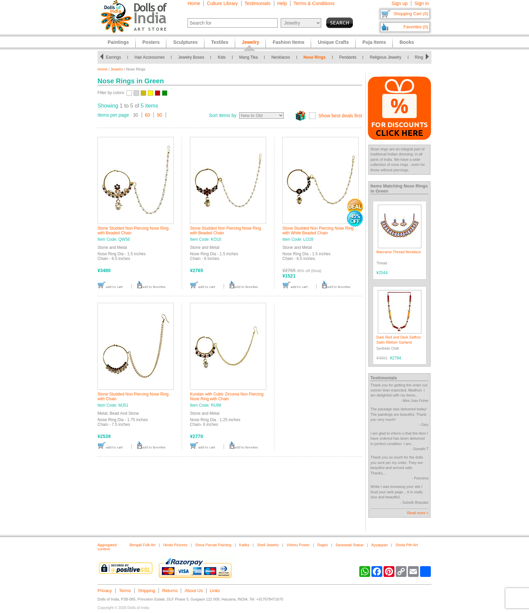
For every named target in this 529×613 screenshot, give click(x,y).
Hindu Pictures (175, 545)
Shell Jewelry (268, 545)
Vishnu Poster (297, 545)
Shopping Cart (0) (410, 13)
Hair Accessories (150, 57)
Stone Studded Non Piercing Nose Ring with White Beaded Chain (318, 230)
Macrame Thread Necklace (399, 252)
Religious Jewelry (385, 57)
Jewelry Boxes (191, 57)
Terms (125, 590)
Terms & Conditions (314, 3)
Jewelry (117, 69)
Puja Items (374, 42)
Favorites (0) (415, 26)
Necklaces (280, 57)
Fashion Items (288, 42)
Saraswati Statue (350, 545)
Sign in (421, 3)
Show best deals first (340, 115)
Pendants (348, 57)
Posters (151, 42)
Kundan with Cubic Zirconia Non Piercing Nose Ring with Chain (226, 396)
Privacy (105, 590)
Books (406, 42)
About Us (193, 590)
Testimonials (258, 3)
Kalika (244, 545)
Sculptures (185, 42)
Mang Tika (248, 57)
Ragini (322, 545)
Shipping (146, 590)
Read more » (417, 513)
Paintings (118, 42)
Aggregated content (107, 547)
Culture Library (222, 3)
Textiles (219, 42)
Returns (170, 590)
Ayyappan (379, 545)
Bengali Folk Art (143, 545)
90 (159, 115)
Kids (221, 57)
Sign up (400, 3)
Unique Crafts (333, 42)
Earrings (113, 57)
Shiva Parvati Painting (213, 545)
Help (282, 3)
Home (194, 3)
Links (215, 590)
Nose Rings (315, 57)
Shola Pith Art (406, 545)
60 (147, 115)
